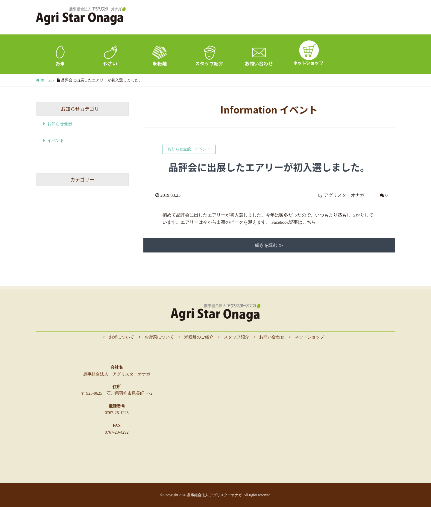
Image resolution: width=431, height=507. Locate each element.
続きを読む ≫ (269, 245)
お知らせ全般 (179, 149)
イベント (202, 149)
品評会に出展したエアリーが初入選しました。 (269, 167)
